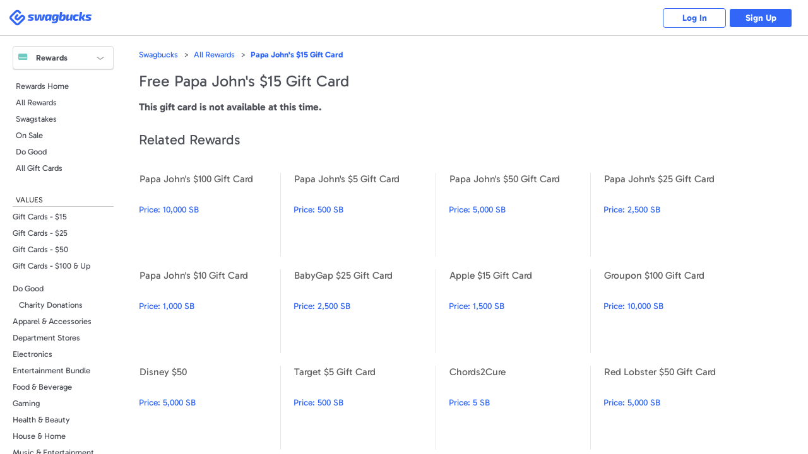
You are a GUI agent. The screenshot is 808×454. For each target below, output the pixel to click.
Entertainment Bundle (51, 370)
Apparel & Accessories (52, 321)
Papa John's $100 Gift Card (209, 215)
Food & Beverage (42, 387)
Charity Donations (51, 305)
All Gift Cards (39, 168)
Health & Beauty (41, 419)
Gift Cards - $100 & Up (51, 266)
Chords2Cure (519, 408)
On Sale (29, 135)
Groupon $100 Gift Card (674, 311)
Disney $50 (209, 408)
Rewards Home (42, 86)
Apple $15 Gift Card (519, 311)
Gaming (26, 403)
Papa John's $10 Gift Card (209, 311)
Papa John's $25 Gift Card (674, 215)
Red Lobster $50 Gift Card (674, 408)
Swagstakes (36, 119)
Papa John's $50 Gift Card (519, 215)
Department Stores (46, 337)
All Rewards (36, 102)
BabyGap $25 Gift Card (364, 311)
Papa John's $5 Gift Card (364, 215)
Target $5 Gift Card (364, 408)
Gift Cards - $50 (40, 249)
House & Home (39, 436)
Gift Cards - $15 (40, 216)
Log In (694, 18)
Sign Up (761, 18)
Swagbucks (158, 54)
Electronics (32, 354)
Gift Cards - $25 (40, 233)
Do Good (31, 151)
